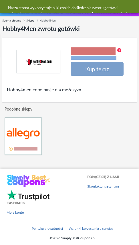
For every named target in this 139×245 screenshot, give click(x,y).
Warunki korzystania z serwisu (91, 228)
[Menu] (7, 8)
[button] (96, 54)
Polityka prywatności (47, 228)
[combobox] (75, 8)
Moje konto (15, 212)
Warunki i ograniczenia (94, 58)
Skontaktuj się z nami (103, 186)
